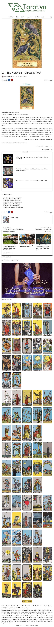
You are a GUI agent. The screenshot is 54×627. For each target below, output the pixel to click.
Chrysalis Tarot (2, 69)
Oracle (22, 16)
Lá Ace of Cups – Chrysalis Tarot (12, 205)
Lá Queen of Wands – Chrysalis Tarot (13, 197)
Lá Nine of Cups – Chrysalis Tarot (12, 203)
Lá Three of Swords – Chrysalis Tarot (13, 202)
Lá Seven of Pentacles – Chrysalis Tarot (14, 207)
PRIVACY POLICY (20, 625)
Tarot (17, 16)
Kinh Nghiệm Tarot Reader (3, 233)
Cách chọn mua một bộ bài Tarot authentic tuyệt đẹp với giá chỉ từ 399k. (31, 180)
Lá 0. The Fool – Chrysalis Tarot (43, 229)
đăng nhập (8, 259)
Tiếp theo (9, 252)
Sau (5, 252)
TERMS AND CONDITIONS (31, 625)
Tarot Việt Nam (3, 69)
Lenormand (29, 16)
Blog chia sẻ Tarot (36, 233)
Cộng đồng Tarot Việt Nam (9, 605)
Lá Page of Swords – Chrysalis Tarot (13, 200)
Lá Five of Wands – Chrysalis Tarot (13, 198)
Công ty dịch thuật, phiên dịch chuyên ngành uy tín (18, 607)
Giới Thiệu (10, 16)
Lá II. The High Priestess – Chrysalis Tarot (13, 229)
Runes (43, 16)
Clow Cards (37, 16)
